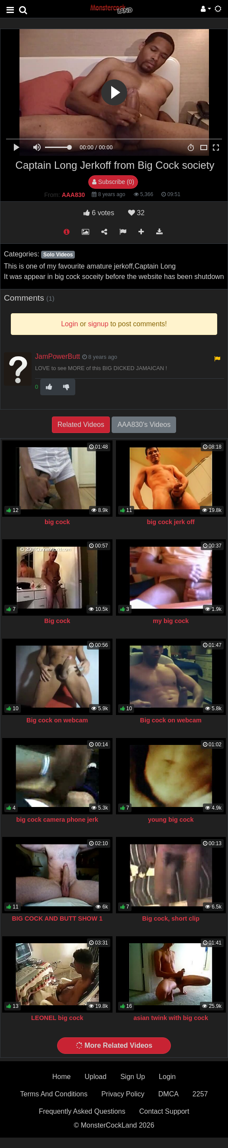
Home (61, 1076)
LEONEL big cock (57, 1017)
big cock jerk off (171, 521)
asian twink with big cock (170, 1017)
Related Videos (81, 424)
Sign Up (132, 1076)
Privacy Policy (123, 1094)
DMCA (168, 1094)
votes (98, 212)
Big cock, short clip (170, 918)
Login (167, 1076)
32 (136, 212)
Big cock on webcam (57, 720)
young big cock (171, 819)
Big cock (57, 620)
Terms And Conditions (54, 1094)
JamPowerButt (57, 356)
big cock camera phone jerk (57, 819)
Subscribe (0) (113, 181)
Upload (95, 1076)
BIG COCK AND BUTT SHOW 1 (57, 918)
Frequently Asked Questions (82, 1111)
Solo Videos (58, 255)
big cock (57, 521)
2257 (200, 1094)
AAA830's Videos (143, 424)
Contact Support (164, 1111)
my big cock (171, 620)
